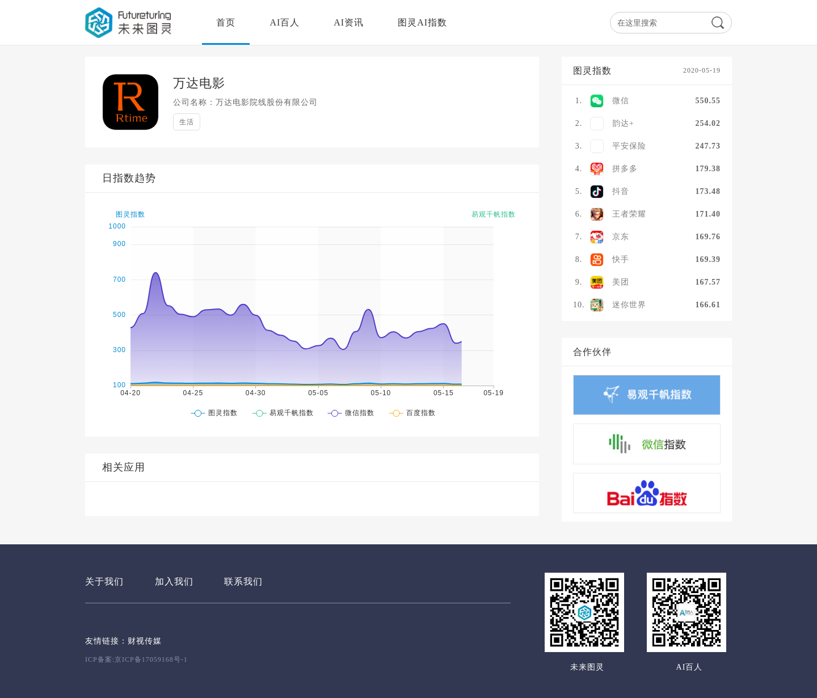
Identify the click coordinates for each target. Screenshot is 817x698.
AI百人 (284, 22)
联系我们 (243, 581)
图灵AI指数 (422, 22)
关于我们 (104, 581)
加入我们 (174, 581)
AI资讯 (349, 22)
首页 (225, 22)
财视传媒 (145, 641)
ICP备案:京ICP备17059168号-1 (136, 659)
